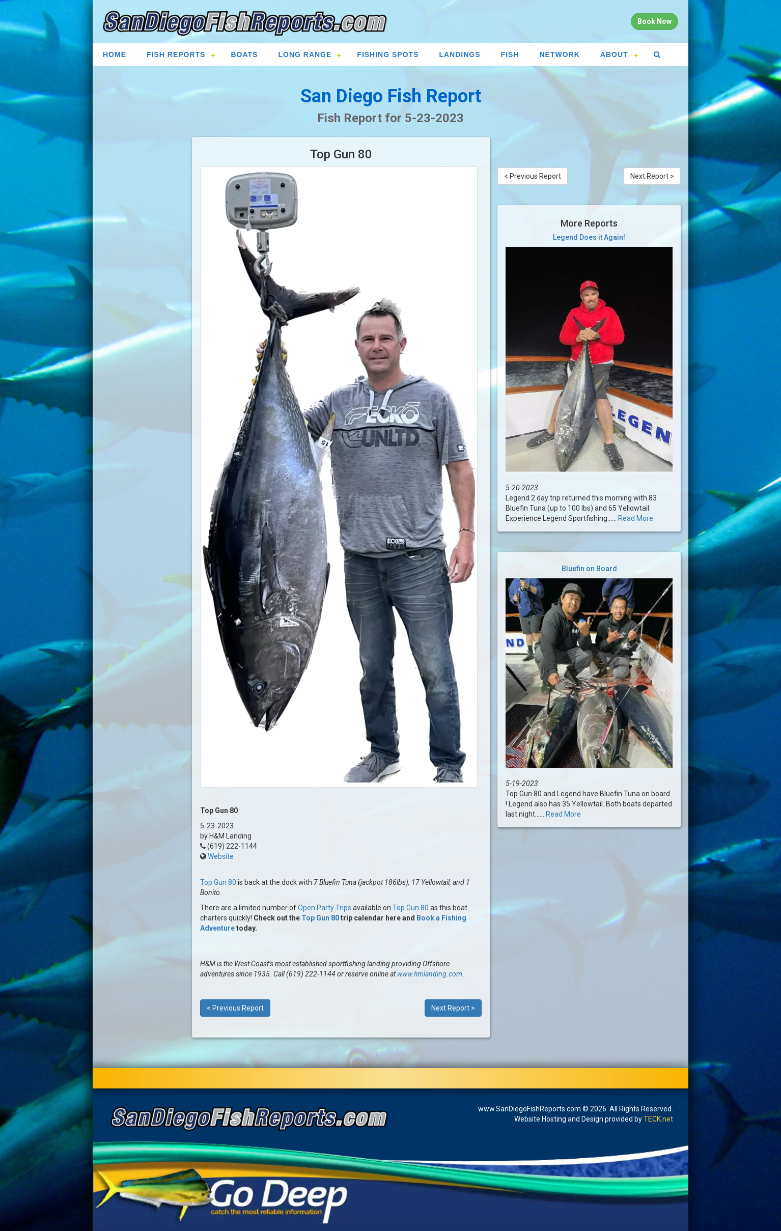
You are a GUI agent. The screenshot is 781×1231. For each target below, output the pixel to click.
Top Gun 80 (218, 882)
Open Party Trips (324, 908)
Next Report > (453, 1008)
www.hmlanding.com (429, 974)
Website (221, 856)
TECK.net (658, 1119)
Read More (635, 518)
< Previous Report (235, 1008)
